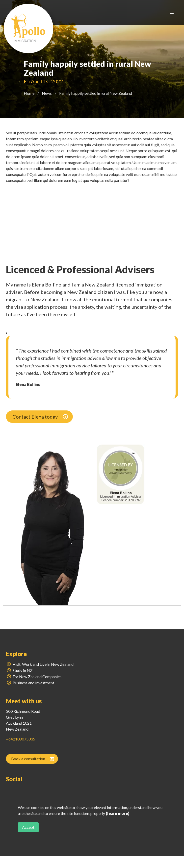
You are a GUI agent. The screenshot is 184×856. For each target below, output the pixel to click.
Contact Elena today (40, 416)
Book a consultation (33, 759)
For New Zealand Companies (33, 676)
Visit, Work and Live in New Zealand (40, 664)
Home (29, 93)
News (47, 93)
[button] (171, 12)
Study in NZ (19, 670)
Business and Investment (30, 682)
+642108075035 (20, 739)
